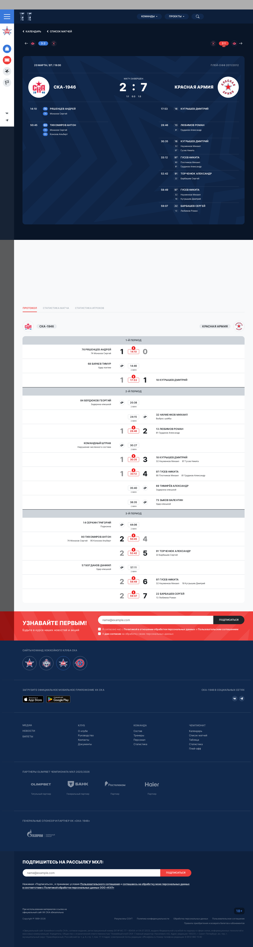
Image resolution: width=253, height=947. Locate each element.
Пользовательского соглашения (100, 884)
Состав (138, 730)
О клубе (83, 730)
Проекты (175, 16)
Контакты (83, 739)
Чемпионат (197, 725)
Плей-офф (195, 748)
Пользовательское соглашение (228, 918)
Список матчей (59, 31)
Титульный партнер (41, 794)
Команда (140, 725)
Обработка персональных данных (190, 918)
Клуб (81, 725)
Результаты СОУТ (123, 918)
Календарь (31, 31)
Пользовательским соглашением (218, 629)
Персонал (139, 739)
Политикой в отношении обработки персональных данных (159, 629)
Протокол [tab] (30, 308)
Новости (28, 730)
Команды (148, 16)
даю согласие (113, 633)
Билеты (27, 736)
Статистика (140, 744)
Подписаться (229, 619)
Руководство (86, 735)
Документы (85, 744)
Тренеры (139, 735)
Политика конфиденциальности (153, 918)
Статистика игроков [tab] (89, 308)
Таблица (194, 739)
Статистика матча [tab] (56, 308)
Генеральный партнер (78, 794)
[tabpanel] (133, 462)
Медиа (27, 725)
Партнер (115, 794)
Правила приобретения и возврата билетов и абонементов (214, 923)
